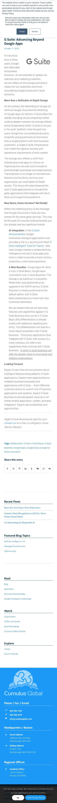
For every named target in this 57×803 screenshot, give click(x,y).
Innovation (15, 452)
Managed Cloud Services (15, 546)
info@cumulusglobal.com (21, 719)
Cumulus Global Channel (14, 631)
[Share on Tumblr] (32, 468)
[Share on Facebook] (7, 468)
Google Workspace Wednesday (17, 599)
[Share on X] (14, 468)
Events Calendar (11, 654)
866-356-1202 (16, 711)
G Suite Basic (37, 443)
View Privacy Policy (35, 798)
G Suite (27, 443)
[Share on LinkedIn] (26, 468)
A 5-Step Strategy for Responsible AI (19, 522)
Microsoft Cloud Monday (14, 594)
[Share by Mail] (50, 468)
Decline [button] (35, 31)
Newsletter (9, 589)
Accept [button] (22, 31)
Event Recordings (11, 626)
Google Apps (20, 448)
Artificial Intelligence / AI (14, 541)
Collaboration (16, 443)
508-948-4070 (16, 715)
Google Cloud (33, 448)
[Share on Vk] (38, 468)
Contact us (10, 423)
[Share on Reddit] (44, 468)
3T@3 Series (9, 616)
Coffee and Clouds (12, 621)
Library (7, 649)
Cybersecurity (10, 551)
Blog (6, 584)
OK (18, 798)
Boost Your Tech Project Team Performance (22, 508)
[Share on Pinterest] (19, 468)
